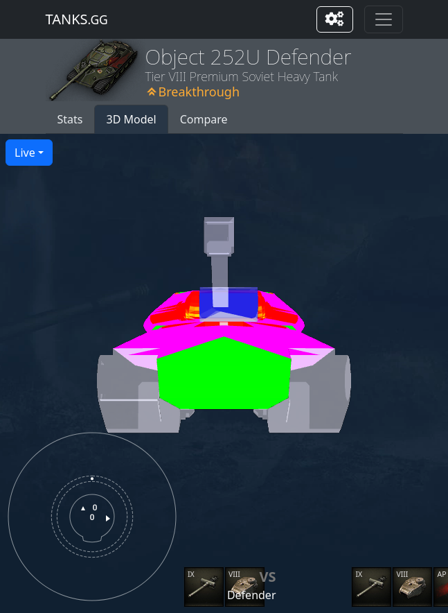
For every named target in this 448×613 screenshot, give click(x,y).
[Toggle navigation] (383, 19)
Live (25, 152)
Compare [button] (204, 119)
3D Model (131, 119)
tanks (77, 19)
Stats (70, 119)
